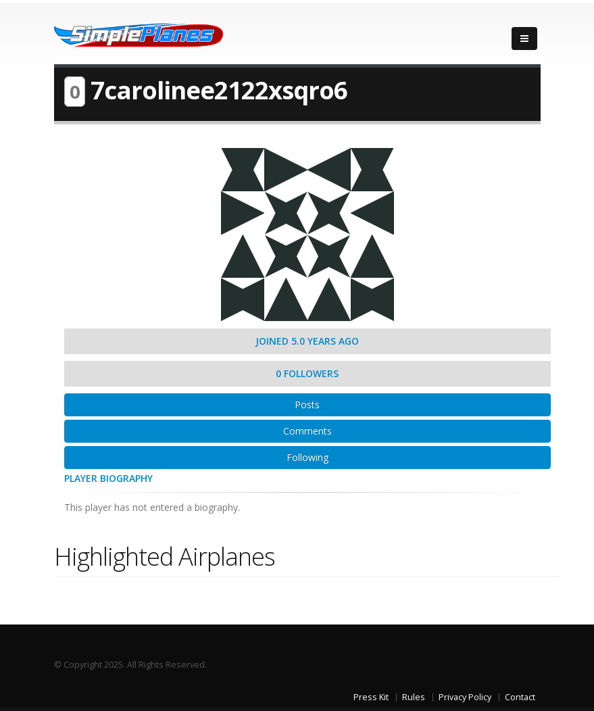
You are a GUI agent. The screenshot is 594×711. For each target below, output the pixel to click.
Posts (307, 404)
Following (307, 457)
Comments (307, 430)
